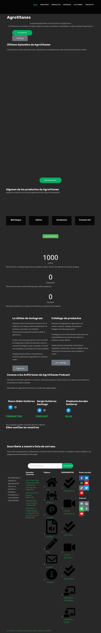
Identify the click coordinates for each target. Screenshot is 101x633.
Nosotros (45, 5)
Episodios (67, 5)
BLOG (68, 416)
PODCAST (42, 416)
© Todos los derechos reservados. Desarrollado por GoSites (29, 631)
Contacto (89, 5)
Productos (56, 5)
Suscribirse (22, 33)
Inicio (35, 5)
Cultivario (78, 5)
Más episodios (50, 180)
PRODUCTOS (14, 416)
